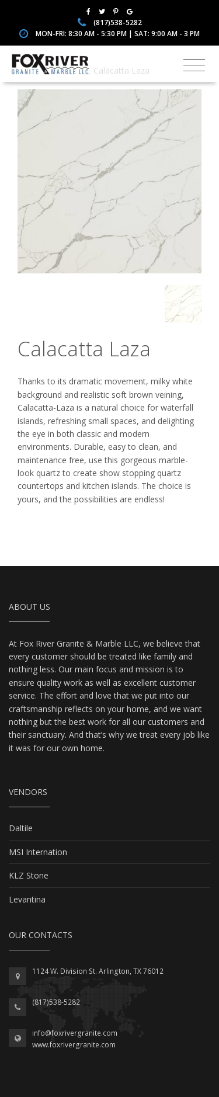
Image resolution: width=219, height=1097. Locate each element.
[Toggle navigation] (194, 65)
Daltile (21, 828)
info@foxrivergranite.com (74, 1033)
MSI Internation (38, 852)
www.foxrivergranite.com (74, 1045)
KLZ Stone (28, 875)
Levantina (27, 899)
